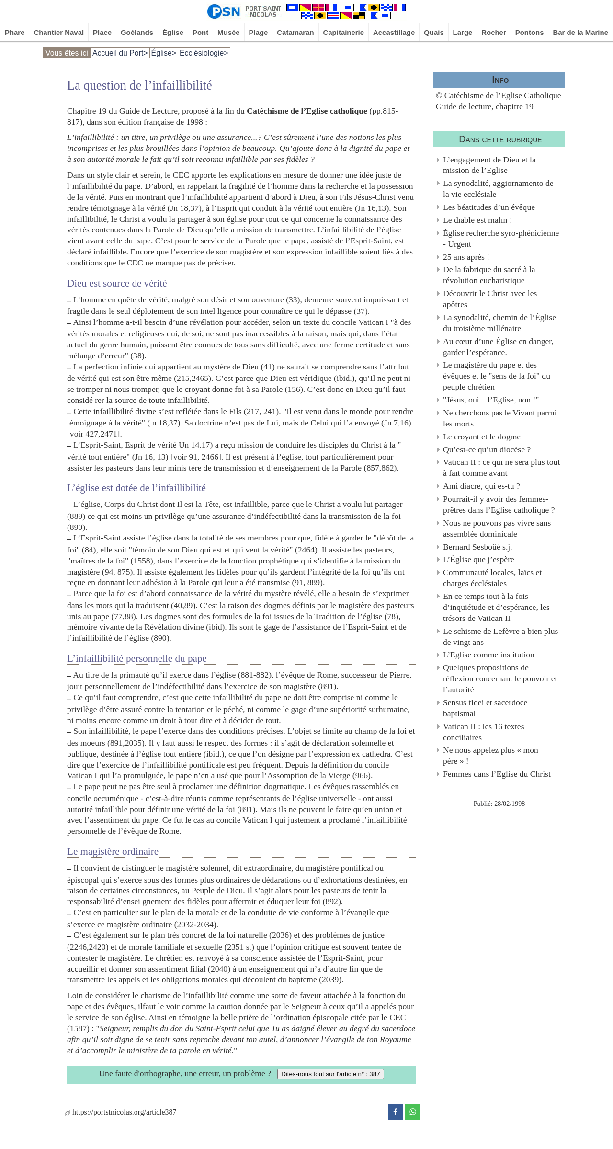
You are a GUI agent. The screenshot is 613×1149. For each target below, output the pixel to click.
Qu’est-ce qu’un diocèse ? (487, 449)
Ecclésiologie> (204, 53)
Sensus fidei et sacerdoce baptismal (485, 708)
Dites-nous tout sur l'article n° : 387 (330, 1074)
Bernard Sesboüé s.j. (477, 547)
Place (102, 32)
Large (463, 32)
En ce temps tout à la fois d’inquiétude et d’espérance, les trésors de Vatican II (496, 607)
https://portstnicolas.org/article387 (120, 1112)
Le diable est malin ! (477, 220)
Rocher (493, 32)
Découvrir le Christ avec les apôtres (490, 298)
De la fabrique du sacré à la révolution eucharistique (489, 274)
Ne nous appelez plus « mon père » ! (490, 755)
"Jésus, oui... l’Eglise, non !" (491, 399)
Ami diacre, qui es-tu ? (481, 486)
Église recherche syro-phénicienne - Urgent (501, 238)
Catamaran (295, 32)
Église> (163, 53)
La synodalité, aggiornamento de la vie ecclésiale (498, 188)
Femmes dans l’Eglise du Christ (497, 774)
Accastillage (394, 32)
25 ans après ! (466, 257)
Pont (200, 32)
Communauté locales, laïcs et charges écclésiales (492, 577)
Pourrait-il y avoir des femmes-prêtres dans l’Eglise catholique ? (499, 504)
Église (172, 32)
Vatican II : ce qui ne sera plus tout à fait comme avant (501, 467)
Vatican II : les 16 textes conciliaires (483, 732)
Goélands (137, 32)
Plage (258, 32)
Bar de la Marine (580, 32)
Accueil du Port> (120, 53)
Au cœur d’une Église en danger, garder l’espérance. (498, 346)
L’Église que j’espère (478, 559)
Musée (228, 32)
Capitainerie (343, 32)
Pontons (529, 32)
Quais (434, 32)
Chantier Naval (59, 32)
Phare (15, 32)
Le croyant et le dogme (482, 436)
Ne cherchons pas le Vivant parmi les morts (500, 418)
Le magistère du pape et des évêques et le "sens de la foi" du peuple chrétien (496, 375)
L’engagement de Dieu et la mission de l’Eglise (489, 165)
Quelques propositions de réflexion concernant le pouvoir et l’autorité (500, 678)
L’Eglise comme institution (488, 654)
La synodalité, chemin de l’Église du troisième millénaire (499, 322)
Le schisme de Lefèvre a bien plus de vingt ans (500, 636)
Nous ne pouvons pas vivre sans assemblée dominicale (497, 528)
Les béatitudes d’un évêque (489, 207)
